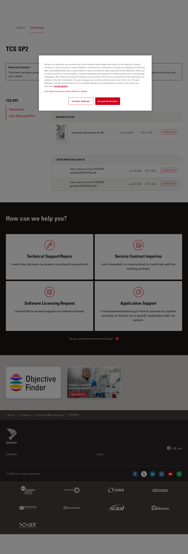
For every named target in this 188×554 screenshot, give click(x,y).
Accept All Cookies (108, 101)
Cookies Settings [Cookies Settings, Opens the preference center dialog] (81, 101)
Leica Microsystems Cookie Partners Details (65, 91)
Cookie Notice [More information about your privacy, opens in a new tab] (61, 86)
